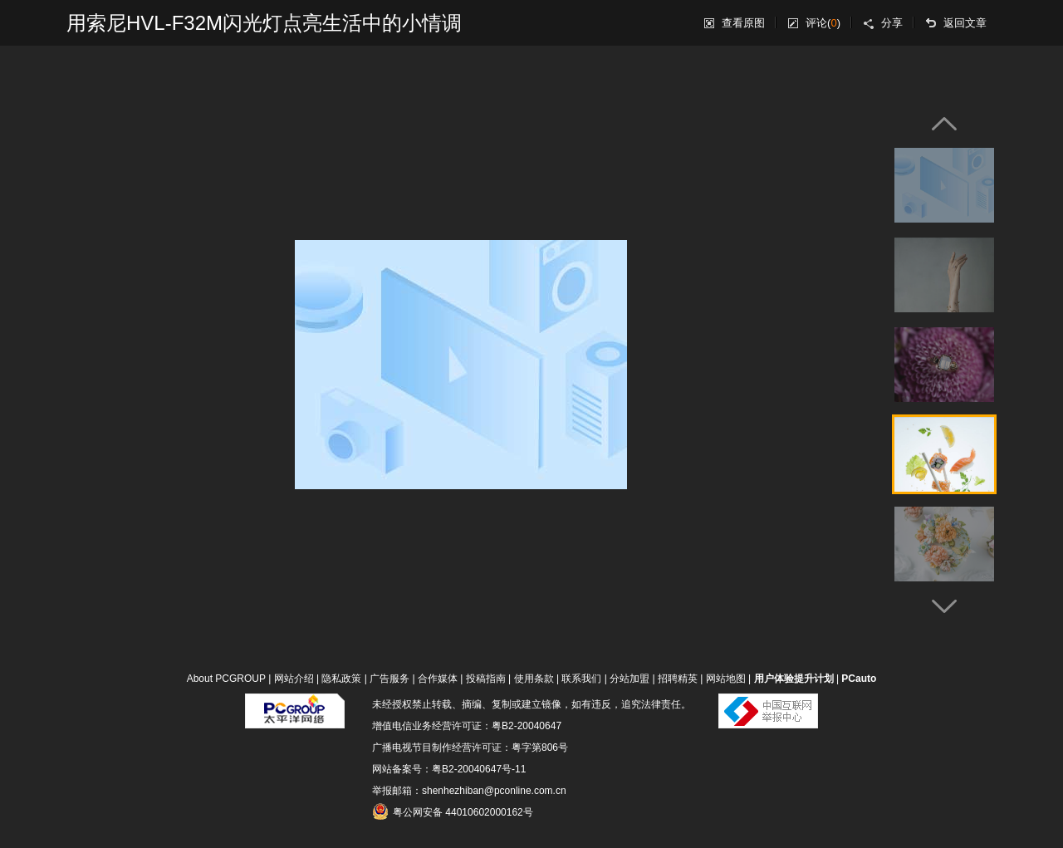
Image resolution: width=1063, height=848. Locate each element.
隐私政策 (341, 678)
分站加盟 (629, 678)
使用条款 (534, 678)
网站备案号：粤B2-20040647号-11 (449, 769)
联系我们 (581, 678)
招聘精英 (678, 678)
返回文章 (965, 23)
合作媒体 (438, 678)
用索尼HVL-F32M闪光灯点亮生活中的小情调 (264, 23)
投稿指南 (486, 678)
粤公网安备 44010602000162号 (452, 811)
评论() (823, 23)
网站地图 (726, 678)
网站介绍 (294, 678)
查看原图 (743, 23)
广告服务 (389, 678)
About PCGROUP (226, 678)
